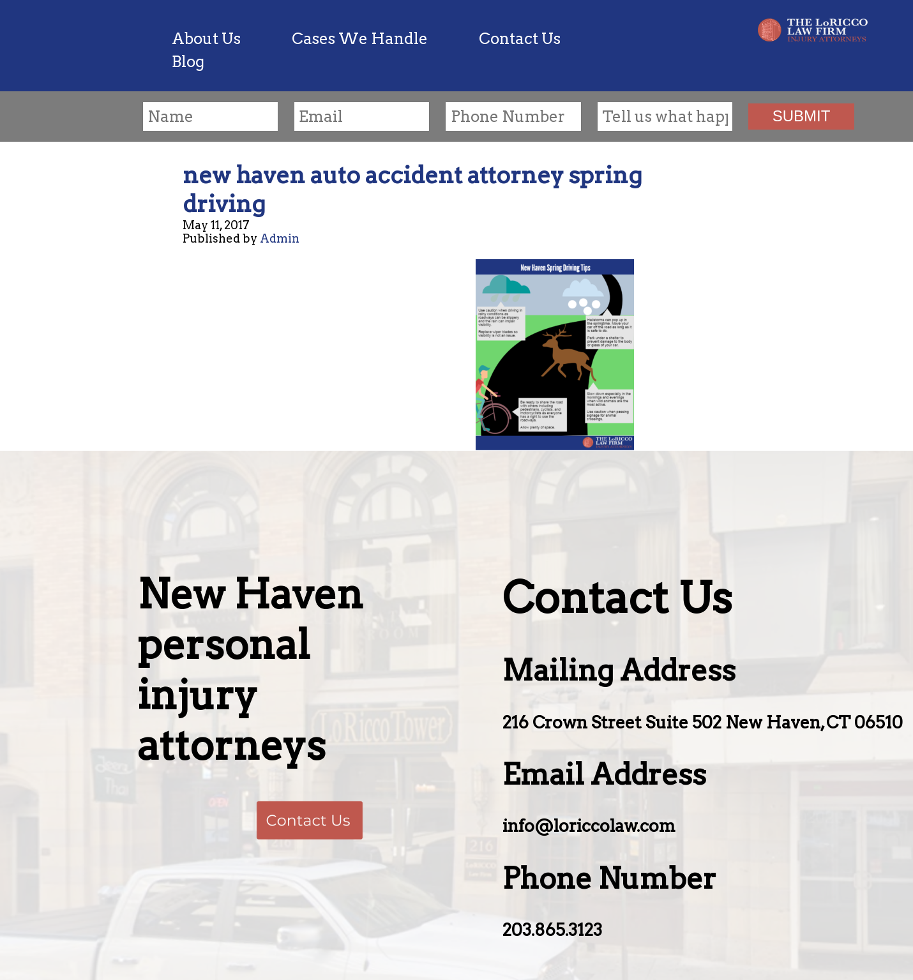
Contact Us (520, 38)
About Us (206, 38)
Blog (188, 61)
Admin (279, 238)
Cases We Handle (360, 38)
